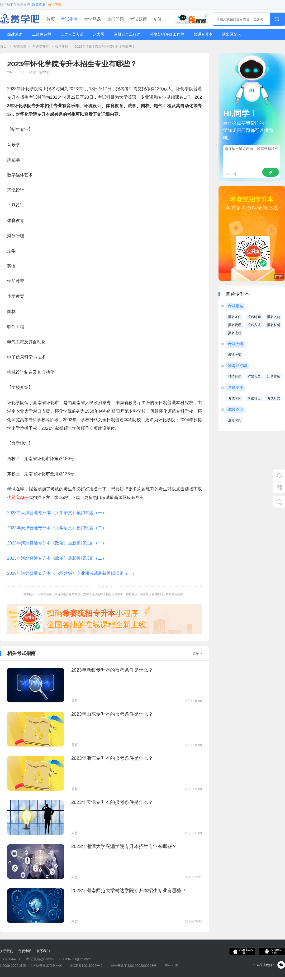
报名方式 (254, 325)
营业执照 (171, 966)
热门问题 (115, 19)
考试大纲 (234, 355)
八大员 (98, 34)
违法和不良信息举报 (15, 5)
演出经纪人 (231, 34)
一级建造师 (13, 34)
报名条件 (234, 317)
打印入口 (254, 376)
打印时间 (234, 376)
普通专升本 (203, 34)
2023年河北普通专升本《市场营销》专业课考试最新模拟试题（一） (71, 573)
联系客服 (39, 5)
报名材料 (273, 325)
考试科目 (254, 398)
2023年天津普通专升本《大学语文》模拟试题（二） (56, 527)
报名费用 (234, 325)
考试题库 (138, 19)
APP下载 (54, 5)
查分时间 (234, 420)
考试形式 (273, 398)
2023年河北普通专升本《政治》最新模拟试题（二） (56, 558)
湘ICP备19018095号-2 (86, 966)
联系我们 (43, 951)
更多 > (197, 653)
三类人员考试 (72, 34)
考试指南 (69, 19)
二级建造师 (41, 34)
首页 (50, 19)
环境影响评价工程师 (167, 34)
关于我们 (6, 951)
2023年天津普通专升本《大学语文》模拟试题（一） (56, 512)
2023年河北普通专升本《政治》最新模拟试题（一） (56, 543)
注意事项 (273, 376)
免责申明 (25, 951)
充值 (157, 19)
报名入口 (273, 317)
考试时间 (234, 398)
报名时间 (254, 317)
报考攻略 (61, 46)
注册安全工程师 (127, 34)
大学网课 (92, 19)
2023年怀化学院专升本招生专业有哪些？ (105, 46)
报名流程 (234, 333)
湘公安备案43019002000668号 (134, 966)
